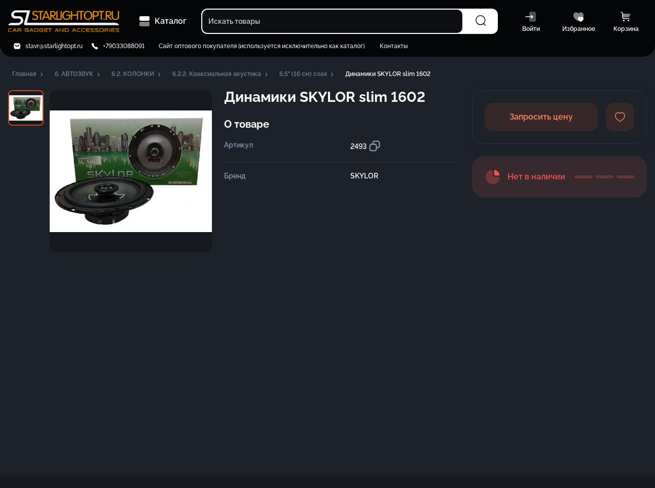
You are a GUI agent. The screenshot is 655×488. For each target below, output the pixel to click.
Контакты (394, 46)
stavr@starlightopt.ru (54, 46)
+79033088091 (123, 46)
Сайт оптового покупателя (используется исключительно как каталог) (262, 46)
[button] (28, 74)
